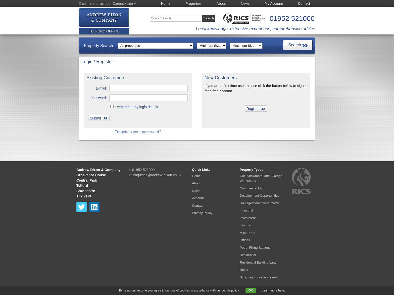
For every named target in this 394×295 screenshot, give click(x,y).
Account (198, 198)
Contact (304, 4)
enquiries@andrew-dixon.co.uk (157, 175)
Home (165, 4)
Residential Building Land (258, 262)
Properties (193, 4)
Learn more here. (273, 290)
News (245, 4)
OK (251, 290)
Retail (244, 270)
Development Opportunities (259, 195)
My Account (274, 4)
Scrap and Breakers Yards (259, 277)
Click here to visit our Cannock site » (107, 4)
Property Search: (99, 46)
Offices (245, 240)
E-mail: (101, 88)
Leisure (245, 225)
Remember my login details (134, 107)
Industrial (246, 210)
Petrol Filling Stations (255, 247)
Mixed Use (247, 233)
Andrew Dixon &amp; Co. (104, 17)
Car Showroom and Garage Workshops (261, 178)
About (221, 4)
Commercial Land (252, 188)
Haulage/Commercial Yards (259, 203)
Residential (248, 255)
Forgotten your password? (138, 132)
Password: (98, 98)
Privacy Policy (202, 213)
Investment (248, 218)
